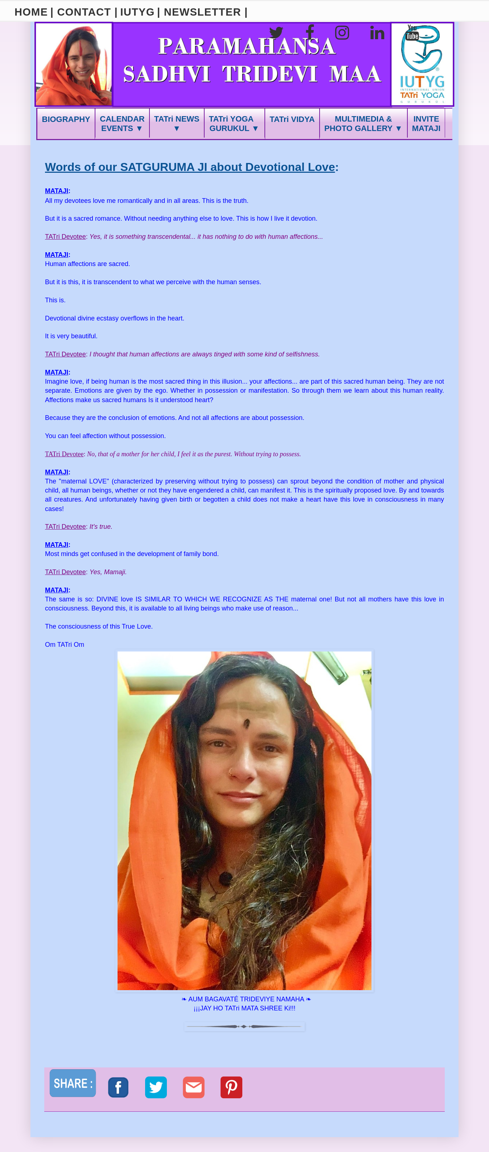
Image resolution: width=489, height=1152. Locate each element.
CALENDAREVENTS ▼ (122, 123)
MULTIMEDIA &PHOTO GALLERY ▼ (363, 123)
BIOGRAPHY (66, 119)
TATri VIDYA (292, 119)
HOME (31, 12)
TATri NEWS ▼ (177, 123)
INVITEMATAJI (426, 123)
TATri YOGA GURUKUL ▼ (234, 123)
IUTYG (137, 12)
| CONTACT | (84, 12)
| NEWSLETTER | (202, 12)
